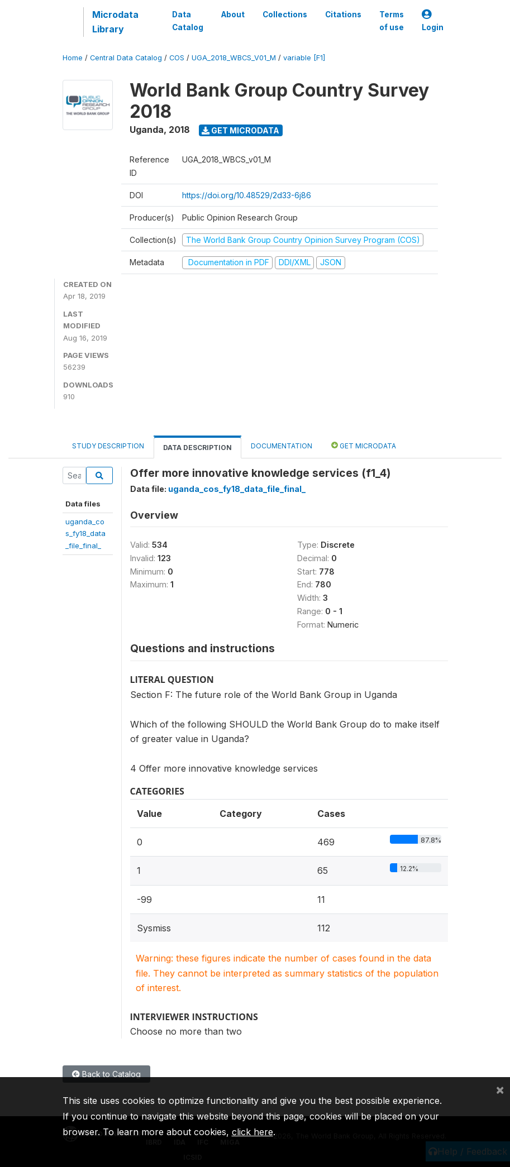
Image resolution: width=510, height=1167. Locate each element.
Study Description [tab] (108, 446)
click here (252, 1131)
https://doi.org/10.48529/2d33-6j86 (246, 195)
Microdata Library (115, 22)
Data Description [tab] (197, 447)
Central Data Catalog (126, 58)
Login (433, 21)
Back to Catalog (106, 1074)
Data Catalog (187, 20)
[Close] (499, 1089)
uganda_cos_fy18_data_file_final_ (85, 533)
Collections (285, 14)
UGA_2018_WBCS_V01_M (234, 58)
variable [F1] (304, 58)
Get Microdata (240, 130)
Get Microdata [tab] (363, 445)
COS (176, 58)
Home (73, 58)
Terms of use (391, 20)
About (233, 14)
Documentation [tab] (281, 446)
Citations (343, 14)
